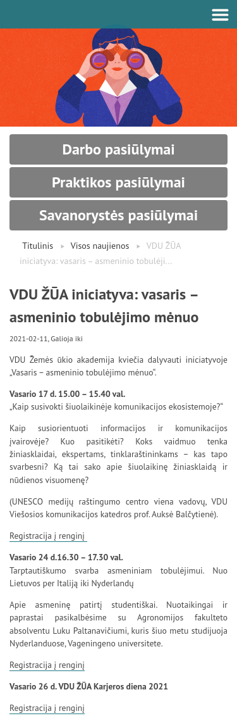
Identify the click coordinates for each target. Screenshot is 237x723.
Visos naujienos (100, 245)
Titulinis (37, 245)
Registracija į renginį (48, 535)
